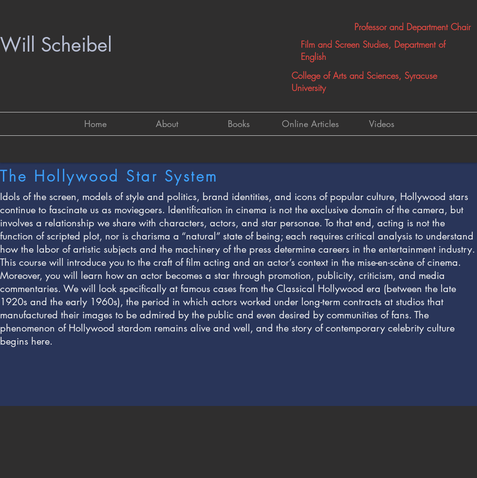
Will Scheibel (56, 44)
